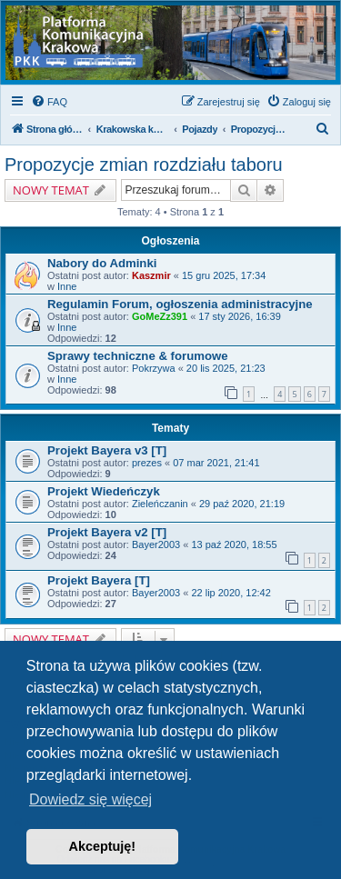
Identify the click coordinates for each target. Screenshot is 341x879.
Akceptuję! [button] (102, 846)
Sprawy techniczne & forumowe (137, 356)
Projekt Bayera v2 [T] (106, 532)
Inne (66, 286)
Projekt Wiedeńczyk (103, 491)
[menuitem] (49, 102)
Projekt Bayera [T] (98, 580)
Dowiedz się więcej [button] (90, 799)
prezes (147, 462)
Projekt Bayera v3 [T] (106, 450)
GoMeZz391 (159, 316)
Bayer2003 (156, 544)
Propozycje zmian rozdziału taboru (144, 165)
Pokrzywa (154, 368)
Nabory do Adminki (101, 263)
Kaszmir (151, 275)
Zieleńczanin (160, 503)
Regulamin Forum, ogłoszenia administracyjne (180, 304)
